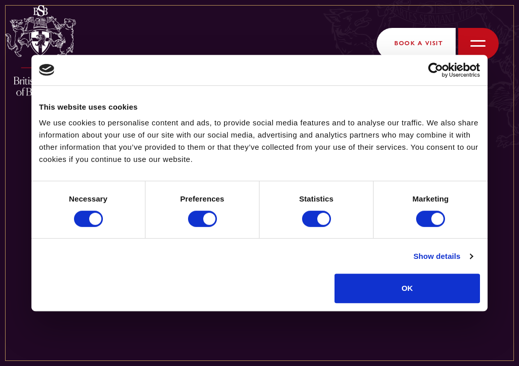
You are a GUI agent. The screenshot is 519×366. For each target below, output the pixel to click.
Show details (437, 256)
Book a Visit (418, 43)
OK (407, 288)
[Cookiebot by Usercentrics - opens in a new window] (435, 70)
